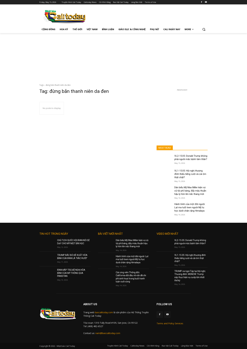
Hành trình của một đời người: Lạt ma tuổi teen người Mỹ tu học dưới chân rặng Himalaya (189, 207)
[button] (204, 29)
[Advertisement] (123, 57)
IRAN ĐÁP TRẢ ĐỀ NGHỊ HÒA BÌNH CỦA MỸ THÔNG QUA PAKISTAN (71, 273)
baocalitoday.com (104, 312)
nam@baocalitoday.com (107, 333)
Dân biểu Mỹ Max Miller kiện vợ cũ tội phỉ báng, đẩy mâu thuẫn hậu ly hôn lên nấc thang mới (190, 190)
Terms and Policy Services (170, 323)
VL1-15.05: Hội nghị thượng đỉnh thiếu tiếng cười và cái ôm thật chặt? (190, 174)
